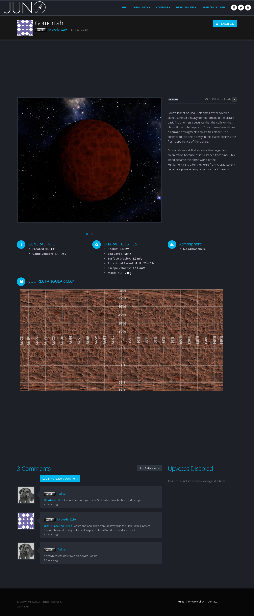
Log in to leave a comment (60, 478)
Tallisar (61, 493)
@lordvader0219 (53, 500)
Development (185, 7)
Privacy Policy (196, 601)
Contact (212, 601)
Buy (123, 7)
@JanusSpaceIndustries (58, 526)
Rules (181, 601)
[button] (87, 234)
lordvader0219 (57, 29)
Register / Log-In (213, 7)
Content (162, 7)
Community (140, 7)
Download (225, 23)
